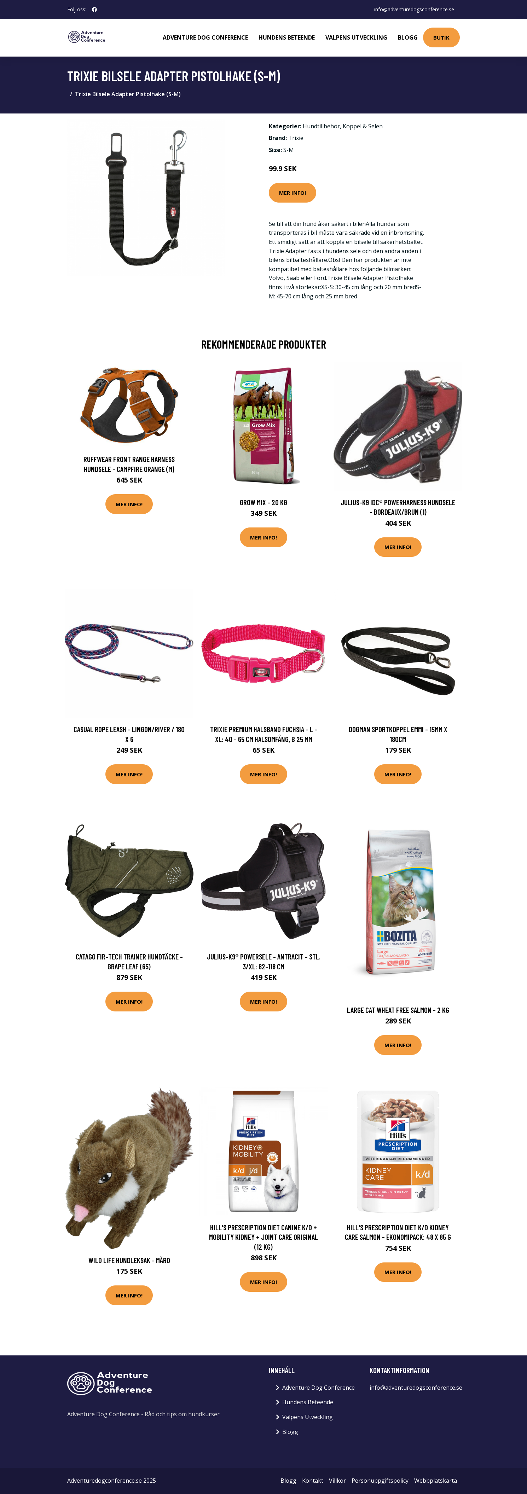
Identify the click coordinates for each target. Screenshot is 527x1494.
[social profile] (94, 9)
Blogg (408, 37)
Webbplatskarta (435, 1480)
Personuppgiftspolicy (380, 1480)
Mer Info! (292, 192)
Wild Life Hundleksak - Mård (129, 1260)
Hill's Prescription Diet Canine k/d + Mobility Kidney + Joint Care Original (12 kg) (263, 1237)
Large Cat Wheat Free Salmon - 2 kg (398, 1009)
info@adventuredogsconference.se (414, 9)
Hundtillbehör (321, 126)
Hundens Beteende (287, 37)
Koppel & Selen (363, 126)
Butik (441, 37)
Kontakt (312, 1480)
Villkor (337, 1480)
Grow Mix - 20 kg (263, 502)
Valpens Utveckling (356, 37)
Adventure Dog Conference (205, 37)
